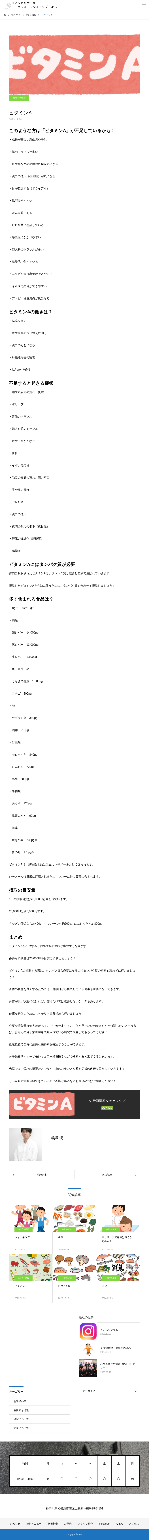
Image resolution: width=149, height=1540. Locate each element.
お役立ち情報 (19, 98)
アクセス (134, 1523)
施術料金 (53, 1523)
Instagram (104, 1523)
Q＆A (119, 1523)
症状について (21, 1428)
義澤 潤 (57, 1138)
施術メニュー (34, 1523)
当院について (21, 1419)
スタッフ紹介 (85, 1523)
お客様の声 (20, 1401)
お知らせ (15, 1523)
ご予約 (68, 1523)
